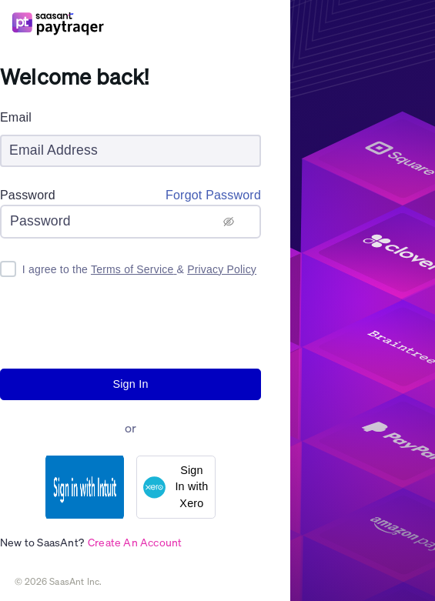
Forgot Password (213, 195)
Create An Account (135, 542)
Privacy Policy (221, 269)
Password (27, 195)
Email (16, 117)
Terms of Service (134, 269)
